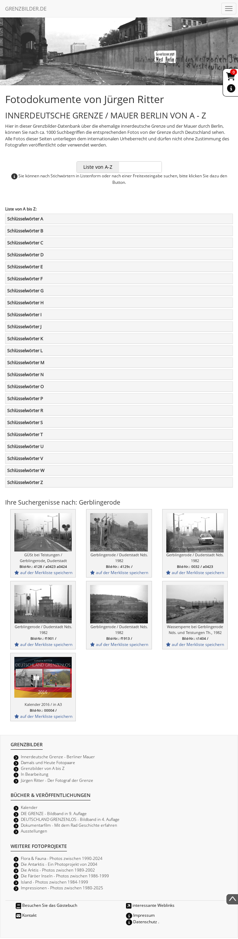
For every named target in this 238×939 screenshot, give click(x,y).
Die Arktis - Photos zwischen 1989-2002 (58, 870)
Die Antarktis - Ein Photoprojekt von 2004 (59, 864)
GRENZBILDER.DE (25, 8)
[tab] (119, 219)
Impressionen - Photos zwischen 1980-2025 (62, 887)
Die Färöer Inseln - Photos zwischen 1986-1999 (65, 875)
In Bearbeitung (34, 774)
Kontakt (26, 915)
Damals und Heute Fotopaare (48, 762)
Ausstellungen (34, 831)
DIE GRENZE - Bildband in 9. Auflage (54, 813)
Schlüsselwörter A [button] (25, 219)
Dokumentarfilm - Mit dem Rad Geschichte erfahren (69, 825)
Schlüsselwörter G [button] (25, 291)
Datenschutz (141, 921)
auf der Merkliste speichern (43, 572)
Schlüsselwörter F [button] (25, 279)
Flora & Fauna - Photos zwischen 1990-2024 (61, 858)
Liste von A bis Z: (21, 209)
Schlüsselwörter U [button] (25, 446)
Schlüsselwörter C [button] (25, 243)
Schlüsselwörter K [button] (25, 338)
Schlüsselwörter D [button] (25, 255)
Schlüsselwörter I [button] (24, 315)
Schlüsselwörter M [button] (25, 362)
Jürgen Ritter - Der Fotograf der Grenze (57, 780)
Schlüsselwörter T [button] (25, 434)
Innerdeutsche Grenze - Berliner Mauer (58, 756)
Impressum (140, 915)
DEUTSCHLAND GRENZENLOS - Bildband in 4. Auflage (70, 819)
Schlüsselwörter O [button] (25, 386)
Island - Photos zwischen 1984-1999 (54, 882)
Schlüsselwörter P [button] (25, 398)
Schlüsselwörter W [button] (25, 470)
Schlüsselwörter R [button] (25, 410)
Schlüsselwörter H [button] (25, 303)
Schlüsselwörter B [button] (25, 231)
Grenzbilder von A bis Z (43, 768)
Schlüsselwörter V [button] (25, 458)
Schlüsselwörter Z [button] (25, 482)
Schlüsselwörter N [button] (25, 374)
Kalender (29, 807)
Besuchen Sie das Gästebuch (46, 905)
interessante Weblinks (150, 905)
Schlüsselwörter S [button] (25, 422)
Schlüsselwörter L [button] (25, 350)
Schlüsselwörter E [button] (25, 267)
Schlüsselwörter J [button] (24, 326)
